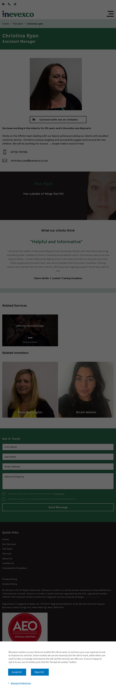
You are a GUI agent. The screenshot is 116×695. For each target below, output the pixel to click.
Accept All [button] (17, 672)
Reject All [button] (39, 672)
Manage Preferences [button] (21, 683)
